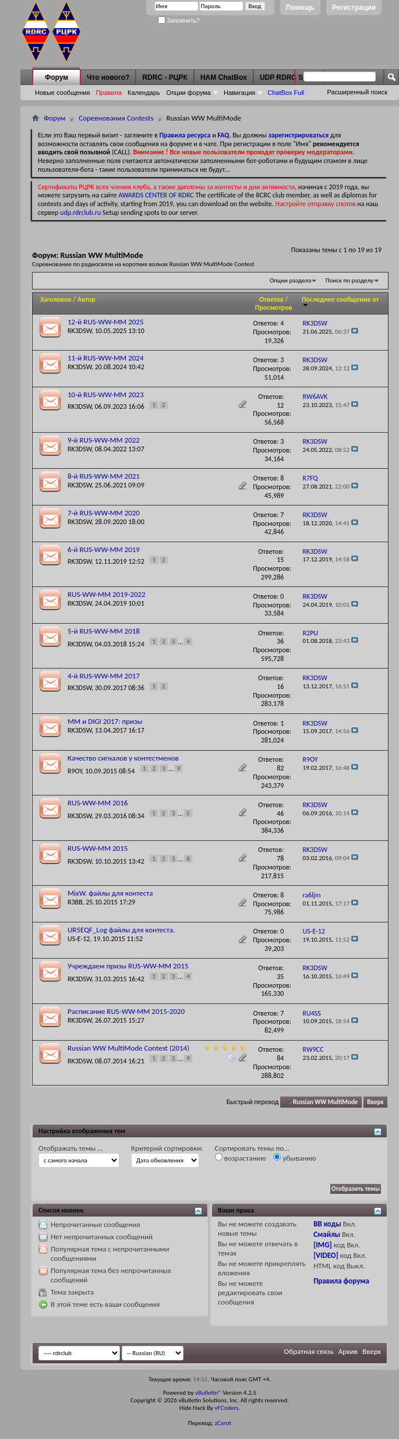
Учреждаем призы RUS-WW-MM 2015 (128, 965)
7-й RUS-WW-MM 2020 (104, 512)
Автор (86, 299)
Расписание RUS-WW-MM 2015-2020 (126, 1011)
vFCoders (227, 1408)
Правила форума (341, 1281)
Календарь (144, 92)
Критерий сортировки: (167, 1148)
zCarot (223, 1423)
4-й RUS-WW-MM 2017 (104, 675)
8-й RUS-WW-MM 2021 (104, 476)
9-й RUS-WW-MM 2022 (104, 440)
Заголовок (55, 299)
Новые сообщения (62, 92)
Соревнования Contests (116, 118)
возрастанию (240, 1157)
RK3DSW (79, 331)
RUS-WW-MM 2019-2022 (107, 594)
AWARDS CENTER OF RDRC (156, 195)
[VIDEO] (325, 1255)
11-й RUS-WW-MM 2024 (106, 357)
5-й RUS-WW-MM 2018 (104, 631)
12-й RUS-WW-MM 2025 (106, 321)
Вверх (375, 1102)
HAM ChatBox (223, 77)
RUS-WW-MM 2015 (98, 848)
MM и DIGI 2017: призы (105, 721)
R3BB (75, 902)
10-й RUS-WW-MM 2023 (106, 394)
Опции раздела (290, 280)
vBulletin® (208, 1392)
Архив (348, 1351)
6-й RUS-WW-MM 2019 (104, 549)
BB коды (327, 1223)
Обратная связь (309, 1351)
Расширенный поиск (357, 92)
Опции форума (189, 92)
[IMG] (322, 1244)
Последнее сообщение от (340, 301)
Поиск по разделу (349, 280)
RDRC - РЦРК (164, 77)
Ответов (271, 299)
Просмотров (273, 307)
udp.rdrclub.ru (80, 212)
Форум (56, 77)
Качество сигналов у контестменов (123, 758)
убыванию (294, 1157)
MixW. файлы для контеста (110, 893)
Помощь (300, 7)
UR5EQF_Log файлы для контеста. (121, 929)
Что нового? (108, 77)
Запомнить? (179, 20)
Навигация (239, 92)
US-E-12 (79, 939)
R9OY (75, 770)
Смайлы (326, 1234)
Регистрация (354, 7)
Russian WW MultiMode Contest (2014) (128, 1048)
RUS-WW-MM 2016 (98, 802)
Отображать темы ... (70, 1148)
